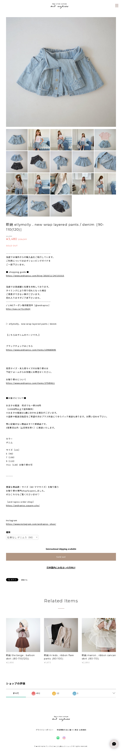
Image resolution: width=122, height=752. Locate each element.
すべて (16, 693)
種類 (8, 532)
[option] (61, 72)
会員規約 (82, 730)
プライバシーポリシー (45, 730)
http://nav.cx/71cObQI (18, 308)
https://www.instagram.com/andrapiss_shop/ (31, 523)
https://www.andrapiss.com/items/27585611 (30, 383)
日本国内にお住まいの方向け (61, 568)
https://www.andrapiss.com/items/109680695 (31, 349)
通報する (24, 580)
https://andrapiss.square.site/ (23, 505)
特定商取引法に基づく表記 (67, 730)
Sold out (61, 556)
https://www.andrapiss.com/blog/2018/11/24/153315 (35, 275)
